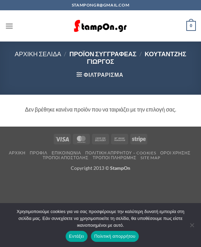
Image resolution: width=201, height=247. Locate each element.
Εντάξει (76, 236)
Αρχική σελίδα (38, 54)
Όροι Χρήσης (175, 152)
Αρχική (17, 152)
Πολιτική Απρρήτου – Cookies (120, 152)
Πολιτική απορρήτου (114, 236)
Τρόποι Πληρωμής (114, 157)
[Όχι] (192, 227)
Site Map (150, 157)
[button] (9, 25)
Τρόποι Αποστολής (66, 157)
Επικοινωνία (66, 152)
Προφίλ (39, 152)
